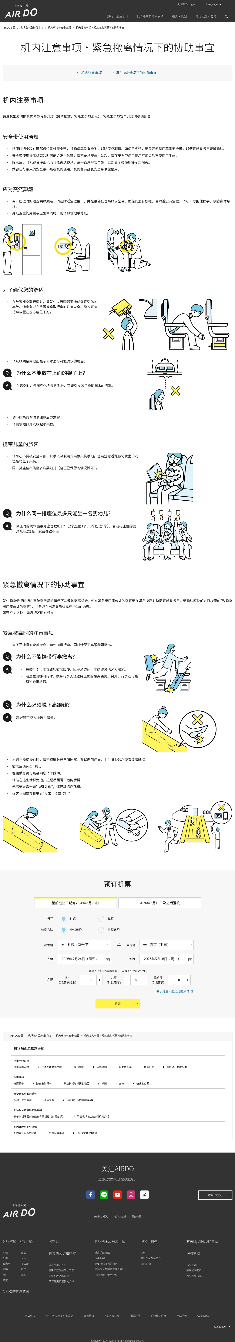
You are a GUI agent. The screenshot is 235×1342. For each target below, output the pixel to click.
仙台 (23, 1252)
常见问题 (192, 1264)
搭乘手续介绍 (21, 1060)
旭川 (5, 1258)
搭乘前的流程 (21, 1067)
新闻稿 (136, 1216)
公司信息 (120, 1216)
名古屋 (25, 1263)
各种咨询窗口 (194, 1270)
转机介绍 (102, 1067)
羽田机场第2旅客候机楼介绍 (93, 1116)
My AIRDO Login (186, 4)
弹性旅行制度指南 (177, 1067)
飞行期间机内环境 (87, 1133)
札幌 (5, 1252)
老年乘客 (49, 1100)
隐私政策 (30, 1315)
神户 (23, 1269)
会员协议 (89, 1315)
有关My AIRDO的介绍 (202, 1241)
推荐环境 (135, 1315)
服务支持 (193, 1253)
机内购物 (146, 1263)
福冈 (23, 1274)
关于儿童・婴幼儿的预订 (173, 991)
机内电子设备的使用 (25, 1133)
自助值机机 (125, 1067)
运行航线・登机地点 (18, 1241)
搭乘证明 (149, 1067)
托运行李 (19, 1083)
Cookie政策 (203, 1315)
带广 (5, 1274)
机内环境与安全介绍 (25, 1126)
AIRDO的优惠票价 (16, 1291)
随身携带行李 (43, 1083)
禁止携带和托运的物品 (76, 1083)
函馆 (5, 1280)
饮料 (143, 1252)
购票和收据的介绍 (59, 1275)
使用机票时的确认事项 (61, 1270)
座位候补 (79, 1067)
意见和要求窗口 (195, 1275)
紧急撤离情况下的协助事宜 (136, 72)
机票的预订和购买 (62, 1253)
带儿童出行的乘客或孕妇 (80, 1100)
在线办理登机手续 (51, 1067)
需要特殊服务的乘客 (25, 1093)
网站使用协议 (112, 1315)
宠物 (121, 1083)
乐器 (104, 1083)
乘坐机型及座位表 (151, 1258)
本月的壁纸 (219, 1195)
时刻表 (54, 1241)
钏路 (5, 1269)
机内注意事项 (91, 72)
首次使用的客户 (58, 1264)
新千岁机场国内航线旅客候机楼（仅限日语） (39, 1116)
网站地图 (182, 1315)
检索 (127, 1003)
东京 (23, 1258)
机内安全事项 (56, 1133)
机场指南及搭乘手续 (29, 1048)
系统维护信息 (158, 1315)
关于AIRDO (101, 1216)
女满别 (6, 1263)
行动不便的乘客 (23, 1100)
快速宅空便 (142, 1083)
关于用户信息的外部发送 (59, 1315)
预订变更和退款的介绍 (61, 1281)
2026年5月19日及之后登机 (159, 902)
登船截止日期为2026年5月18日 (75, 902)
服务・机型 (149, 1241)
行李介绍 (19, 1077)
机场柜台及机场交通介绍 (28, 1110)
